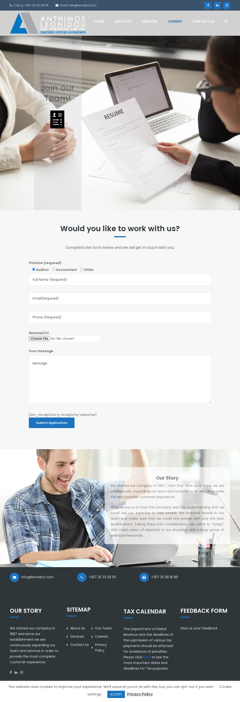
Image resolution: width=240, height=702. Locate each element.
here (147, 657)
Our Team (103, 628)
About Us (123, 21)
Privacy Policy (140, 694)
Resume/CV (65, 336)
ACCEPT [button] (116, 694)
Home (99, 21)
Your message (41, 351)
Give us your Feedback (199, 628)
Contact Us (203, 21)
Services (149, 21)
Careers (175, 21)
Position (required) (45, 263)
